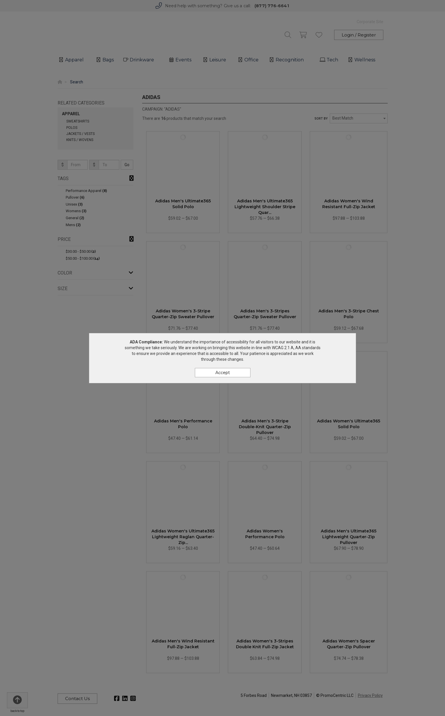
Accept (222, 372)
